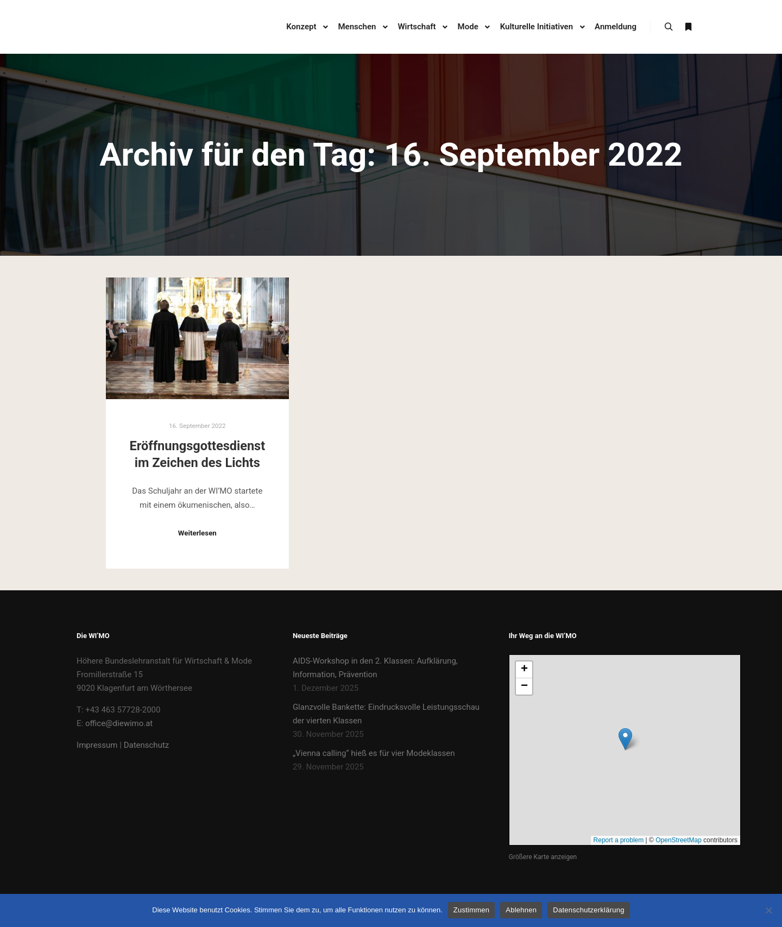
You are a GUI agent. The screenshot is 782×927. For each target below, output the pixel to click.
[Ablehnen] (768, 910)
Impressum (97, 745)
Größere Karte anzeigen (543, 857)
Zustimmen (471, 910)
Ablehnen (521, 910)
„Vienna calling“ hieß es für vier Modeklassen (374, 753)
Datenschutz (146, 745)
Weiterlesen (197, 533)
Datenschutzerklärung (588, 910)
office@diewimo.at (119, 723)
